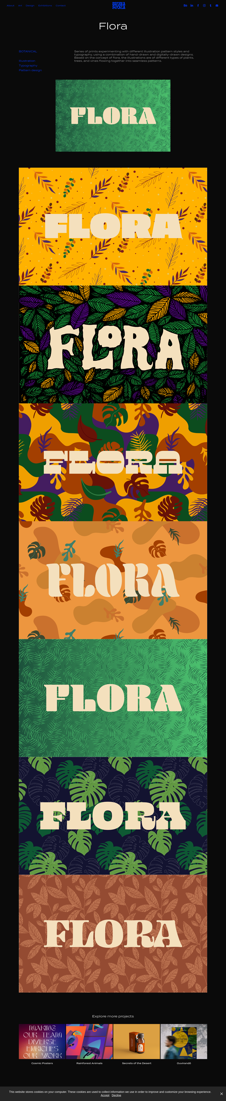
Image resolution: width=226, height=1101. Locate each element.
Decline (116, 1095)
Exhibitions (45, 5)
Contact (61, 5)
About (10, 5)
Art (20, 5)
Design (30, 5)
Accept (105, 1095)
